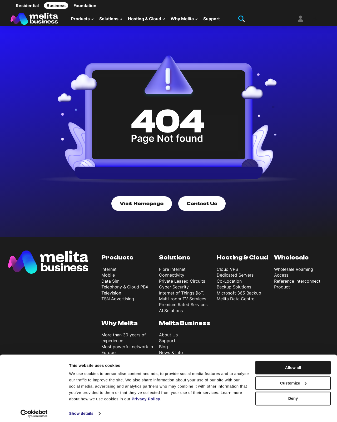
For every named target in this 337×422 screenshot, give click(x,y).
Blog (163, 349)
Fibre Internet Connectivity (172, 275)
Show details (81, 411)
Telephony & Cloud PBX (124, 290)
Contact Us (202, 207)
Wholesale (291, 260)
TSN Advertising (117, 302)
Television (111, 295)
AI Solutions (171, 313)
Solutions (108, 20)
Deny (293, 396)
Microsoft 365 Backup (239, 295)
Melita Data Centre (235, 302)
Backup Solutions (234, 290)
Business (56, 5)
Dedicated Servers (235, 278)
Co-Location (229, 284)
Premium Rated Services (183, 307)
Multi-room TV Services (182, 302)
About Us (168, 337)
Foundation (84, 5)
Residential (27, 5)
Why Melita (182, 20)
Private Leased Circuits (182, 284)
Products (80, 20)
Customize (293, 381)
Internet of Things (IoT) (182, 295)
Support (211, 20)
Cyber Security (174, 290)
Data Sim (110, 284)
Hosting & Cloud (144, 20)
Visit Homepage (141, 207)
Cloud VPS (227, 272)
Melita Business (184, 326)
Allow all (293, 366)
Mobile (108, 278)
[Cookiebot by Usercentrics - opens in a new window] (34, 412)
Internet (109, 272)
